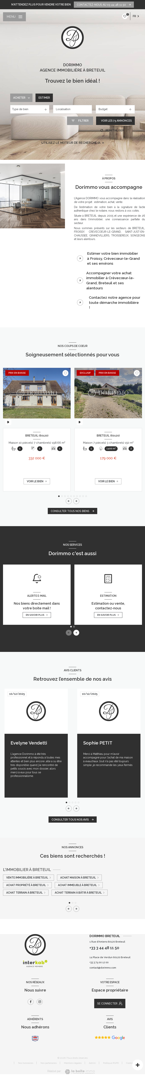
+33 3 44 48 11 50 (104, 948)
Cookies (130, 1063)
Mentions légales (73, 1063)
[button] (76, 501)
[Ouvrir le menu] (14, 16)
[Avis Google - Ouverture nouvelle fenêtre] (110, 1038)
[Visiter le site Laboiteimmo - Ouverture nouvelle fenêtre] (79, 1071)
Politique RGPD (111, 1063)
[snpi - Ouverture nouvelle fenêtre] (35, 1038)
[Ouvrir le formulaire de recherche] (80, 121)
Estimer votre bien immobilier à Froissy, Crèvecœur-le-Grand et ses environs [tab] (113, 258)
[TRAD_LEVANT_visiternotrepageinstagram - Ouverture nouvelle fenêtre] (40, 1002)
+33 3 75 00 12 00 (99, 962)
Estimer (44, 97)
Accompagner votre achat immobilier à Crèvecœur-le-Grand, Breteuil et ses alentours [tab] (110, 280)
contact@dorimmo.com (102, 967)
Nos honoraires (25, 1063)
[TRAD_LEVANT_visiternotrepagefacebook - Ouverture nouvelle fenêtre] (31, 1002)
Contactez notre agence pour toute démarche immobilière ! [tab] (114, 302)
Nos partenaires (49, 1063)
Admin (92, 1063)
